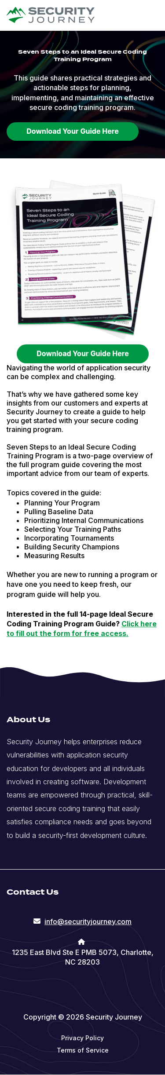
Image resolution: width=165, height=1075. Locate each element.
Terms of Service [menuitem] (83, 1050)
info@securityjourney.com (88, 921)
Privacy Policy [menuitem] (82, 1038)
